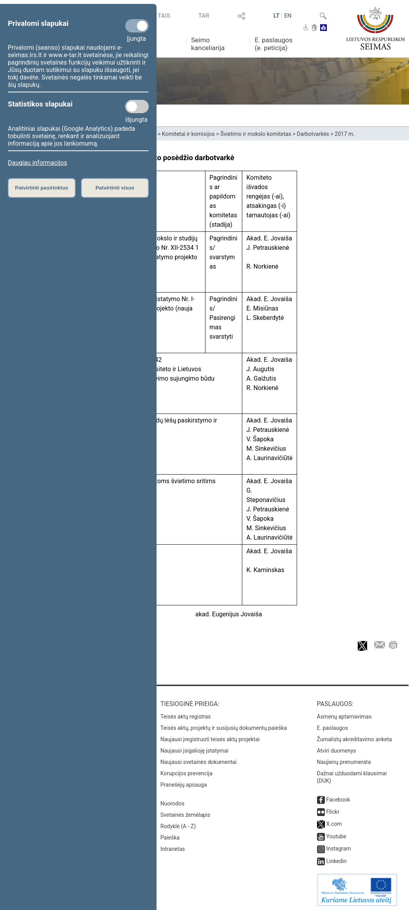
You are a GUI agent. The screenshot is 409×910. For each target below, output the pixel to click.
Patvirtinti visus (114, 188)
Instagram (338, 847)
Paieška (170, 836)
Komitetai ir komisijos (188, 134)
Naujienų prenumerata (344, 760)
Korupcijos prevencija (186, 772)
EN (288, 15)
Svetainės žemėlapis (185, 813)
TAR (203, 15)
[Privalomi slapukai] (137, 25)
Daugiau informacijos (37, 162)
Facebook (338, 798)
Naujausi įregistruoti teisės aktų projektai (210, 738)
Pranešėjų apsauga (183, 783)
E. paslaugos (332, 726)
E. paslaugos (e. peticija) (274, 44)
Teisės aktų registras (185, 715)
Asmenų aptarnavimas (344, 715)
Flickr (332, 810)
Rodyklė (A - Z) (178, 825)
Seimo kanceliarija (208, 44)
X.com (334, 822)
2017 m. (345, 134)
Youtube (336, 835)
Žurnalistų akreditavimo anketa (354, 738)
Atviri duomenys (336, 749)
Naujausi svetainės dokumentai (198, 760)
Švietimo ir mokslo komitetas (255, 134)
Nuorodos (172, 802)
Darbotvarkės (313, 134)
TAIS (164, 15)
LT (277, 15)
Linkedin (336, 859)
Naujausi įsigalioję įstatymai (194, 749)
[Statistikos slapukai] (137, 106)
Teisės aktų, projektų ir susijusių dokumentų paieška (223, 726)
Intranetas (172, 847)
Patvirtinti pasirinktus (41, 188)
